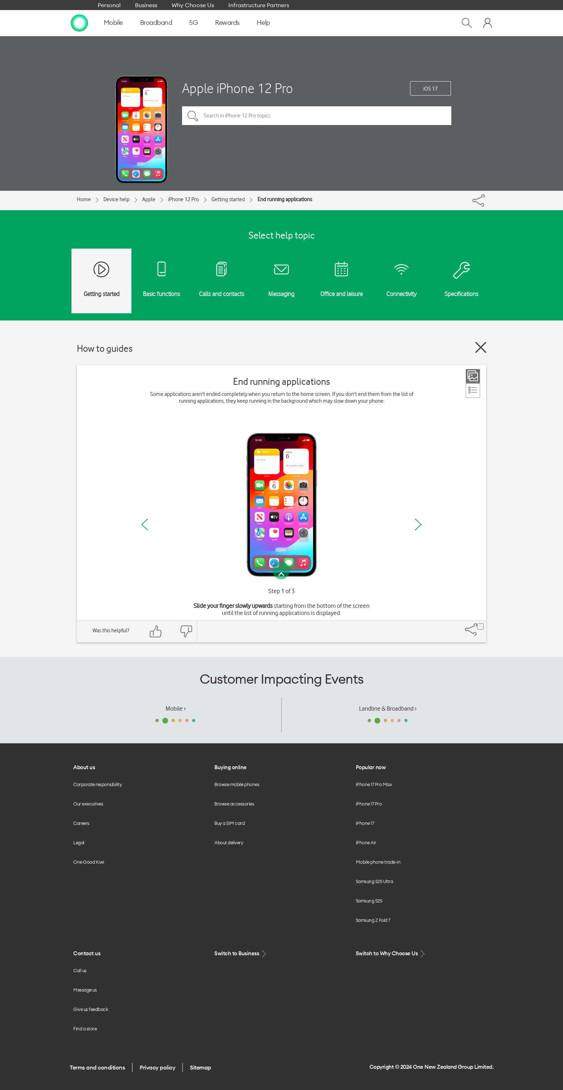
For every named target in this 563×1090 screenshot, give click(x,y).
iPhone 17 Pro (369, 804)
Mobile (113, 22)
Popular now (371, 767)
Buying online (230, 767)
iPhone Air (366, 842)
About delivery (228, 842)
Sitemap (200, 1067)
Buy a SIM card (229, 823)
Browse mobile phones (236, 784)
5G (193, 22)
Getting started (228, 199)
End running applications (284, 199)
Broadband (156, 22)
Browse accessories (234, 804)
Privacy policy (157, 1067)
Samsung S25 (369, 901)
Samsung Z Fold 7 (373, 920)
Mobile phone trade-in (378, 862)
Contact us (86, 953)
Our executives (88, 804)
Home (84, 199)
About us (84, 767)
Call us (80, 970)
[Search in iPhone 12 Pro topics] (316, 115)
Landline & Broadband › (388, 708)
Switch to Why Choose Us (391, 953)
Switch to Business (240, 953)
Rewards (227, 22)
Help (263, 22)
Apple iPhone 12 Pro (237, 88)
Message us (85, 990)
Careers (81, 823)
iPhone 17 (365, 823)
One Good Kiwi (88, 862)
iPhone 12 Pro (183, 199)
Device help (116, 199)
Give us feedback (90, 1009)
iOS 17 (430, 89)
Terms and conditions (97, 1067)
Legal (78, 842)
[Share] (485, 198)
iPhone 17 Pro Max (374, 784)
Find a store (85, 1028)
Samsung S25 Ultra (374, 881)
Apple (148, 199)
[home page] (79, 22)
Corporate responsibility (97, 784)
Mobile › (176, 708)
